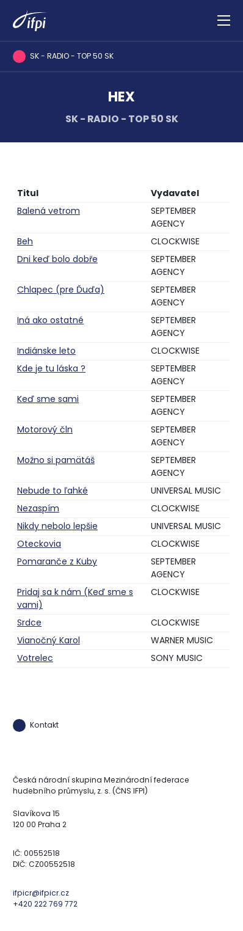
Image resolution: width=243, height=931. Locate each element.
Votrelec (35, 658)
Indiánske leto (46, 351)
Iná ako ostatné (50, 320)
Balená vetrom (48, 211)
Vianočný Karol (48, 640)
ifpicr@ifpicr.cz (41, 893)
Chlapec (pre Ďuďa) (60, 289)
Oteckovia (39, 544)
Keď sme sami (48, 399)
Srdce (29, 622)
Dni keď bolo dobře (57, 259)
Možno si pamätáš (56, 460)
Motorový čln (45, 429)
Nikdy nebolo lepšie (57, 526)
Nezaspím (38, 508)
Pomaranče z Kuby (57, 561)
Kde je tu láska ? (51, 368)
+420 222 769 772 (45, 904)
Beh (25, 241)
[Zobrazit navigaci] (223, 20)
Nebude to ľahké (52, 490)
